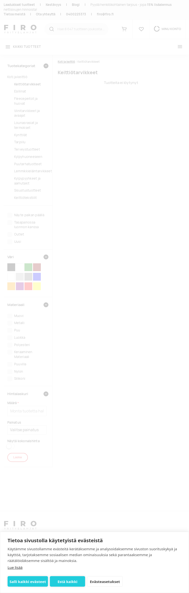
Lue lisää (15, 567)
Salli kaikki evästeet (28, 581)
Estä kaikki (67, 581)
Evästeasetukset (105, 581)
